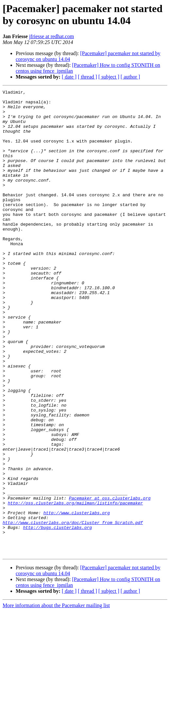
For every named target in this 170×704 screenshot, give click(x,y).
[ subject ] (108, 77)
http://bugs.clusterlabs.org (57, 615)
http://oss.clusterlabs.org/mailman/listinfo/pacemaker (75, 586)
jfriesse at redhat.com (51, 36)
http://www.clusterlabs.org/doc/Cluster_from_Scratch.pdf (73, 609)
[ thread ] (87, 77)
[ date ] (69, 77)
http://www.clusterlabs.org (76, 598)
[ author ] (130, 77)
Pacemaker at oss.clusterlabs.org (110, 580)
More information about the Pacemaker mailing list (56, 698)
